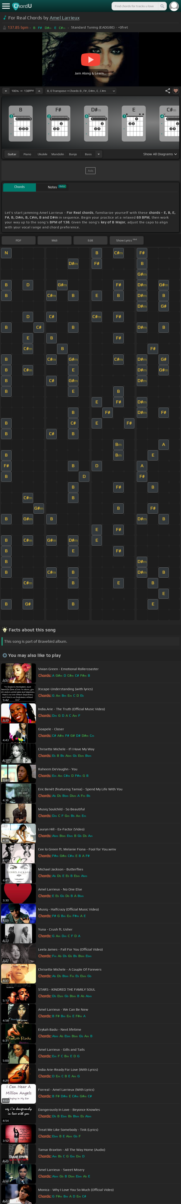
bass (88, 154)
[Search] (162, 6)
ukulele (42, 154)
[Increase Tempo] (39, 91)
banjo (73, 154)
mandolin (57, 154)
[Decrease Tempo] (6, 91)
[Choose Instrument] (98, 154)
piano (27, 154)
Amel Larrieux (65, 17)
